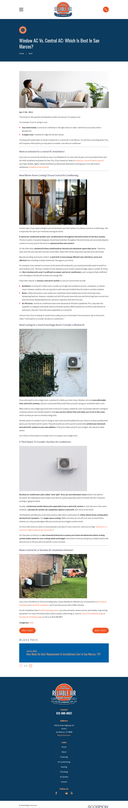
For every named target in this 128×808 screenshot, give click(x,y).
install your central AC (83, 160)
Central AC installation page (92, 613)
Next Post (100, 630)
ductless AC (99, 160)
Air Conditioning (64, 762)
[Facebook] (56, 793)
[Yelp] (71, 793)
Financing (64, 757)
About (64, 752)
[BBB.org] (61, 793)
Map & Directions (64, 735)
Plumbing (64, 772)
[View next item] (30, 665)
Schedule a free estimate (39, 167)
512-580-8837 (64, 713)
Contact (64, 782)
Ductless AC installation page (30, 617)
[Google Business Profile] (66, 793)
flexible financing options (49, 610)
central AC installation (40, 605)
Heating (64, 767)
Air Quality (64, 777)
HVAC (31, 623)
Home (64, 747)
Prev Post (27, 630)
